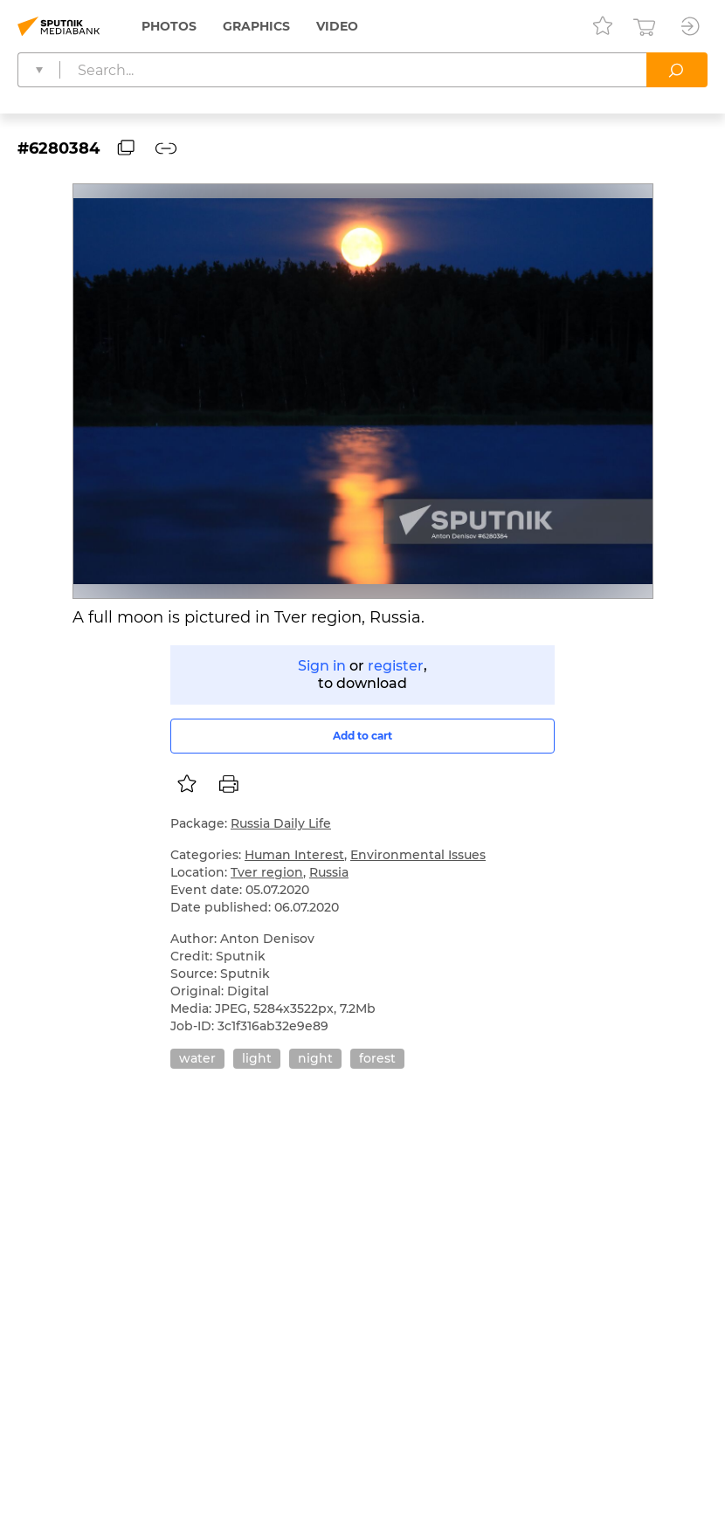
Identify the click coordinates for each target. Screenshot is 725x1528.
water (197, 1058)
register (396, 665)
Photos (169, 26)
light (257, 1058)
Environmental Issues (418, 855)
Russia (329, 872)
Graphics (256, 26)
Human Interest (294, 855)
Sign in (322, 665)
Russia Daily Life (281, 823)
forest (377, 1058)
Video (337, 26)
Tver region (267, 872)
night (315, 1058)
